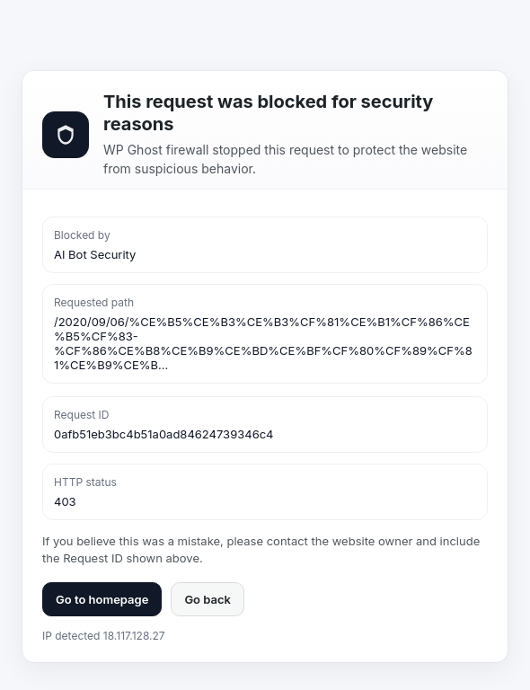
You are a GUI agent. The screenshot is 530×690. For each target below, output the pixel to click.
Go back (207, 599)
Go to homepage (102, 599)
